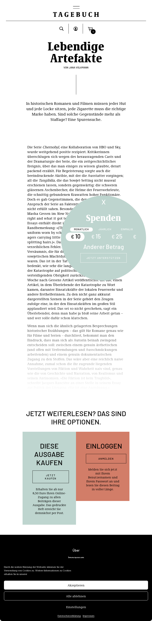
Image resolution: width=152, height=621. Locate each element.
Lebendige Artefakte (76, 51)
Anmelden (106, 458)
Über (76, 550)
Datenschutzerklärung (69, 616)
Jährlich (104, 229)
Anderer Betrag (103, 246)
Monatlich (81, 229)
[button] (90, 28)
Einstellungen (76, 608)
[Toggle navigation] (76, 7)
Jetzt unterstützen (103, 257)
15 (96, 236)
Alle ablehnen (76, 597)
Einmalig (127, 229)
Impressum (88, 616)
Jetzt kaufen (50, 477)
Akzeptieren (76, 586)
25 (116, 236)
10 (76, 236)
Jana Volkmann (78, 67)
